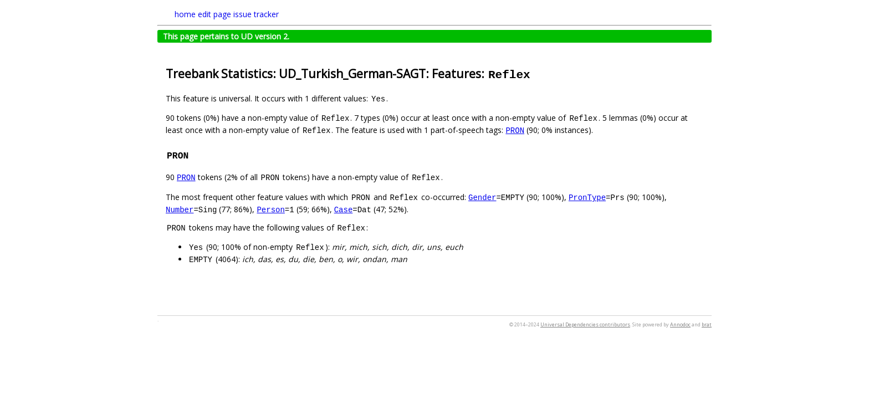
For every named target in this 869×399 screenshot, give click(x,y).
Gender (482, 197)
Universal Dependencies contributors (585, 324)
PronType (587, 197)
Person (270, 209)
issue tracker (256, 14)
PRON (514, 130)
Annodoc (680, 324)
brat (707, 324)
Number (179, 209)
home (185, 14)
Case (343, 209)
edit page (214, 14)
